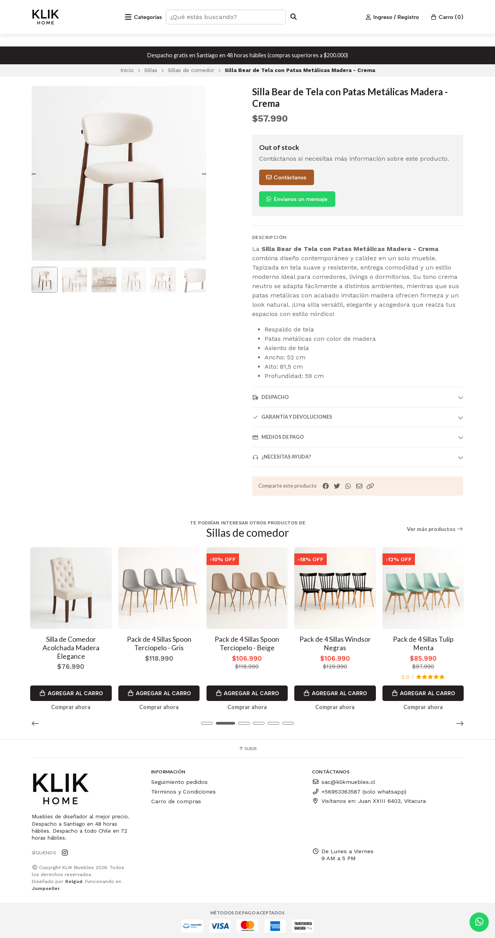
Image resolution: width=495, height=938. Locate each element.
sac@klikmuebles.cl (343, 780)
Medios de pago (278, 437)
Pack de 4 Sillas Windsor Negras (336, 640)
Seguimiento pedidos (179, 780)
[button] (370, 486)
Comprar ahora (71, 705)
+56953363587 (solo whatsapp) (359, 789)
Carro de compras (176, 798)
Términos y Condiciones (183, 789)
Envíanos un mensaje (296, 199)
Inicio (127, 70)
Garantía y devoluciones (292, 417)
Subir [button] (247, 746)
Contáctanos (285, 177)
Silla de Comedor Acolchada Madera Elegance (71, 645)
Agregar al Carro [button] (71, 691)
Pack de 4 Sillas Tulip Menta (424, 640)
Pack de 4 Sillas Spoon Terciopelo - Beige (247, 640)
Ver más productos (435, 529)
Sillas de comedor (191, 70)
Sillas (150, 70)
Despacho (270, 397)
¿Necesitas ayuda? (281, 457)
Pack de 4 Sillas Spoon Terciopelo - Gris (159, 640)
